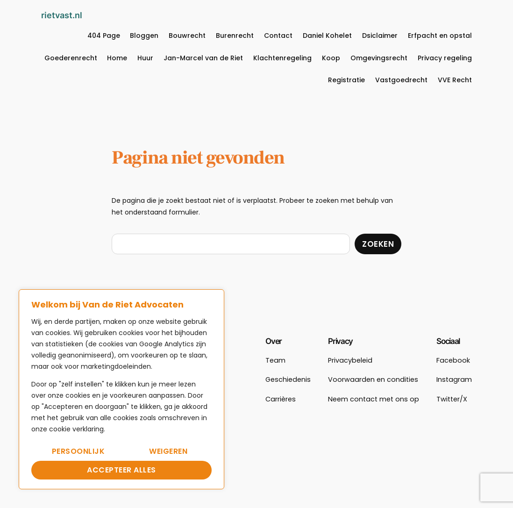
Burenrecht (235, 35)
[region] (121, 389)
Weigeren (168, 451)
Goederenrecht (70, 58)
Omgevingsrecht (378, 58)
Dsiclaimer (380, 35)
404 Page (103, 35)
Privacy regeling (445, 58)
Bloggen (144, 35)
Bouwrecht (187, 35)
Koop (331, 58)
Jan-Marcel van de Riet (203, 58)
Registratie (346, 80)
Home (117, 58)
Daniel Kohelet (327, 35)
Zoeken (378, 244)
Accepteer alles (121, 470)
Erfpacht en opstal (440, 35)
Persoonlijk (78, 451)
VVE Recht (455, 80)
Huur (145, 58)
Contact (278, 35)
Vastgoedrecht (401, 80)
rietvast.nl (61, 15)
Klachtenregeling (282, 58)
